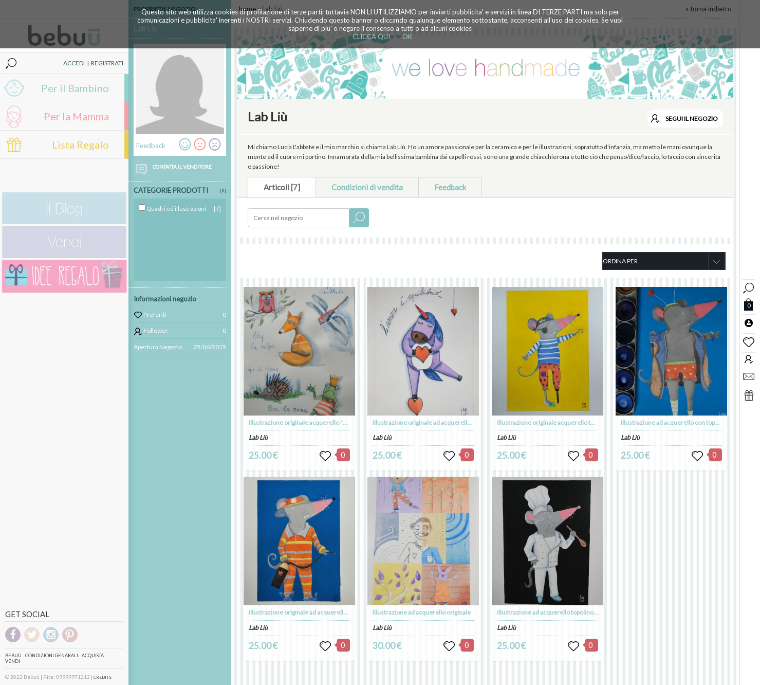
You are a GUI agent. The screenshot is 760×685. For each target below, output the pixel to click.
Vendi (12, 661)
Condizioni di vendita (367, 187)
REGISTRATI (107, 63)
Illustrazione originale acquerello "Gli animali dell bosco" (325, 422)
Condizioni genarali (51, 655)
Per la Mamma (76, 116)
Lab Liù (258, 437)
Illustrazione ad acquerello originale (422, 612)
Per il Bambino (75, 88)
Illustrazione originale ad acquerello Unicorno (435, 422)
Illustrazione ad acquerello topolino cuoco (554, 612)
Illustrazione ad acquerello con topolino (675, 422)
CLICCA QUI (371, 36)
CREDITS (103, 677)
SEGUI (691, 118)
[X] (223, 190)
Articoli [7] (282, 187)
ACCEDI (74, 63)
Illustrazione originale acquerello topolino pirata (562, 422)
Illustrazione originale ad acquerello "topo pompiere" (321, 612)
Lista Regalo (80, 144)
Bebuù (13, 655)
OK (407, 36)
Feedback (450, 187)
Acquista (93, 655)
